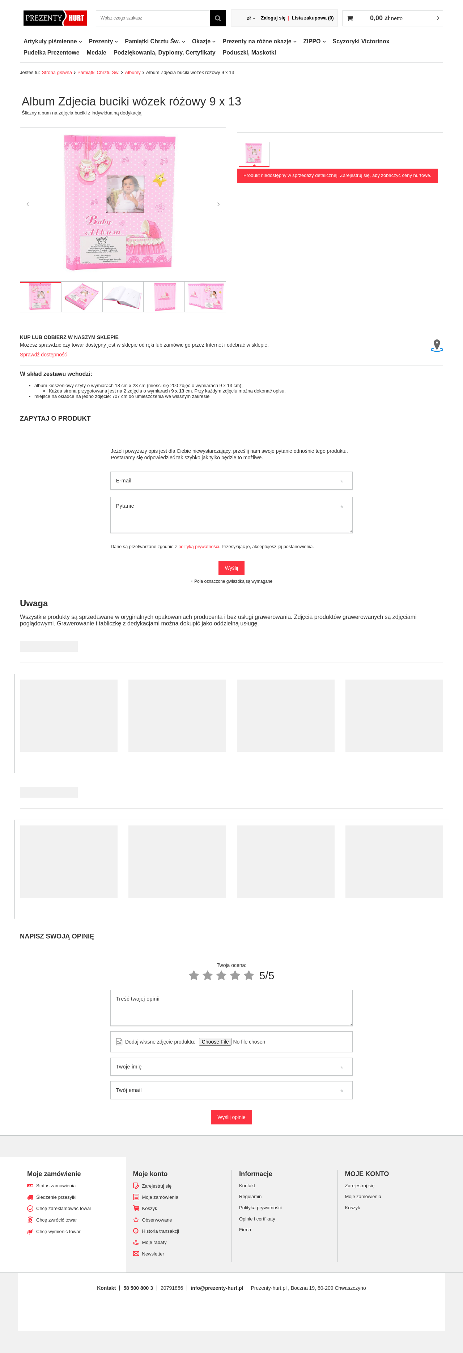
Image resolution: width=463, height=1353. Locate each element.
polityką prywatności (198, 546)
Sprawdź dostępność (43, 354)
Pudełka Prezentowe (52, 52)
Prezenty (101, 41)
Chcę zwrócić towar (56, 1220)
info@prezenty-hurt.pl (217, 1288)
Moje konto (150, 1174)
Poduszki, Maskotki (249, 52)
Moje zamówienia (160, 1197)
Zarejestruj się (157, 1186)
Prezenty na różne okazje (256, 41)
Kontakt (106, 1288)
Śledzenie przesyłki (56, 1197)
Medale (96, 52)
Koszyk (149, 1208)
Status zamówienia (56, 1185)
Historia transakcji (160, 1231)
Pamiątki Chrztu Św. (152, 41)
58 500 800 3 (138, 1288)
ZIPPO (312, 41)
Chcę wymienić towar (58, 1231)
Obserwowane (157, 1220)
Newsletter (153, 1254)
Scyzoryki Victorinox (361, 41)
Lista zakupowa (313, 18)
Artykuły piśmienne (50, 41)
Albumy (132, 72)
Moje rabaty (154, 1242)
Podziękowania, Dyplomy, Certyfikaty (165, 52)
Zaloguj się (273, 18)
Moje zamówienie (54, 1174)
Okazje (201, 41)
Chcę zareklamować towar (63, 1208)
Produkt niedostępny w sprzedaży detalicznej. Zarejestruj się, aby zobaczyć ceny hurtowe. (337, 175)
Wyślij (231, 568)
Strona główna (57, 72)
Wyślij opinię (231, 1117)
